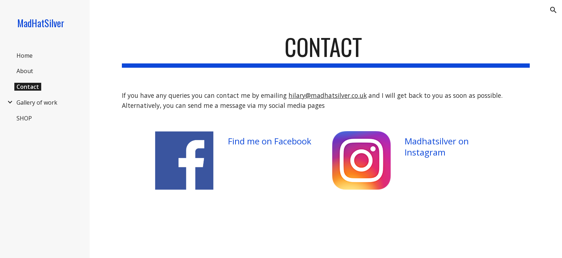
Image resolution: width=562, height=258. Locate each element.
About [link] (24, 71)
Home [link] (24, 55)
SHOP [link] (24, 118)
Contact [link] (27, 87)
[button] (553, 10)
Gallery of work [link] (36, 102)
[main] (326, 50)
